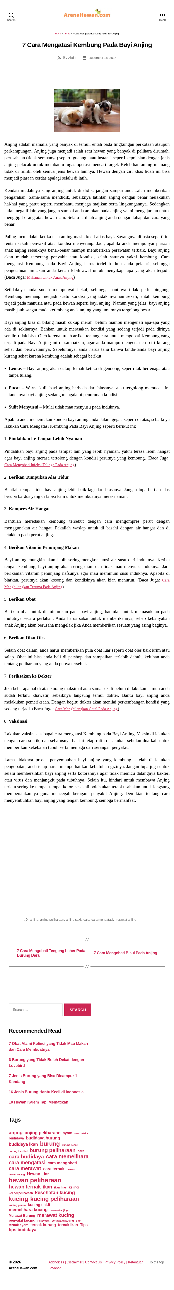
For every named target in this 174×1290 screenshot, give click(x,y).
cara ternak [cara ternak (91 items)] (54, 1174)
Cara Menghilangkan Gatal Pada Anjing (91, 711)
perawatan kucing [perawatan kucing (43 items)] (62, 1226)
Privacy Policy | (123, 1268)
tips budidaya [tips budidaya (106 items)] (22, 1235)
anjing (34, 922)
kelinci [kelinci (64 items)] (74, 1193)
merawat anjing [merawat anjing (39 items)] (59, 1215)
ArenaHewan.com (25, 1273)
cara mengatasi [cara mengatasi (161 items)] (27, 1168)
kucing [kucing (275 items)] (18, 1204)
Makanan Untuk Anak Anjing (54, 279)
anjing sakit (76, 922)
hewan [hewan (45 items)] (71, 1174)
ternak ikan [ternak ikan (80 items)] (68, 1230)
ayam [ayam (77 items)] (67, 1138)
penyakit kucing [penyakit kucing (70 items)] (22, 1226)
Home (58, 36)
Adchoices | (57, 1268)
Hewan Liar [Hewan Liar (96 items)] (38, 1179)
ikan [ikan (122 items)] (47, 1192)
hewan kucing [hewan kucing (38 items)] (17, 1180)
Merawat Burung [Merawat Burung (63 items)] (22, 1221)
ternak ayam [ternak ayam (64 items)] (18, 1230)
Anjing (67, 36)
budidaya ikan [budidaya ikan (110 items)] (23, 1149)
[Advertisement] (87, 861)
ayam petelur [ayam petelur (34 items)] (81, 1139)
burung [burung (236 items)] (50, 1149)
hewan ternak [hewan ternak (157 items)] (25, 1192)
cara (90, 922)
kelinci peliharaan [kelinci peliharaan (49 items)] (21, 1198)
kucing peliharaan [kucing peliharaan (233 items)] (54, 1204)
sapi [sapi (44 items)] (78, 1226)
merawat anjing (131, 922)
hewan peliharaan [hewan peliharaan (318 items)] (35, 1185)
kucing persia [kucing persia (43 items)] (17, 1210)
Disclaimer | (78, 1268)
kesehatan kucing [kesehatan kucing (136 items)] (55, 1198)
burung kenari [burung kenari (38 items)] (70, 1150)
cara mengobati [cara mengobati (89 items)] (62, 1168)
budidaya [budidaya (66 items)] (16, 1144)
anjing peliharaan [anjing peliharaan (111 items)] (43, 1138)
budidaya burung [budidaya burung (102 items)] (43, 1143)
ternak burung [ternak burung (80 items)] (43, 1230)
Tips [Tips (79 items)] (84, 1230)
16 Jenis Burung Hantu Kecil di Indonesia (46, 1097)
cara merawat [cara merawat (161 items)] (25, 1174)
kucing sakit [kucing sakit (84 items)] (39, 1210)
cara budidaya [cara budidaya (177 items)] (26, 1162)
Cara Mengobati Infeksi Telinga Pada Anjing (45, 467)
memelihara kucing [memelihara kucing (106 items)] (28, 1215)
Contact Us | (100, 1268)
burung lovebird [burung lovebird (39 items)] (18, 1156)
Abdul (71, 60)
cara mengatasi (106, 922)
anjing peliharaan (53, 922)
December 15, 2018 (103, 60)
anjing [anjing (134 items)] (16, 1138)
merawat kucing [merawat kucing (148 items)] (55, 1221)
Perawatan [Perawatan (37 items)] (43, 1226)
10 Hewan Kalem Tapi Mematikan (38, 1108)
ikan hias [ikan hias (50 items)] (60, 1193)
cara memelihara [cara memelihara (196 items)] (67, 1162)
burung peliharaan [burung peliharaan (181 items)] (53, 1156)
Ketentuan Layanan (63, 1273)
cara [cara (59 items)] (81, 1156)
